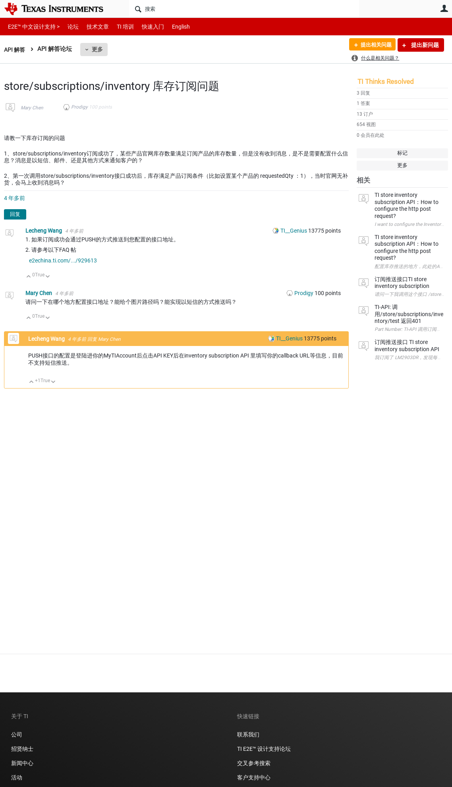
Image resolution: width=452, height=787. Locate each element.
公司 (16, 734)
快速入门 (145, 26)
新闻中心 (22, 763)
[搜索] (244, 8)
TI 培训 (118, 26)
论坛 (69, 26)
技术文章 (92, 26)
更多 (98, 49)
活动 (16, 777)
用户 (444, 8)
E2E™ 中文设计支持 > (32, 26)
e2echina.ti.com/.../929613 (63, 260)
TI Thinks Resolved (385, 82)
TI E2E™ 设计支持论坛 (264, 749)
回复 (15, 214)
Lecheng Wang (44, 230)
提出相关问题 (373, 45)
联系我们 (248, 734)
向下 (47, 277)
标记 (402, 153)
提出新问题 (424, 45)
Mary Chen (32, 108)
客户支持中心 (253, 777)
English (171, 26)
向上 (28, 277)
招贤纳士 (22, 749)
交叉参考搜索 (253, 763)
